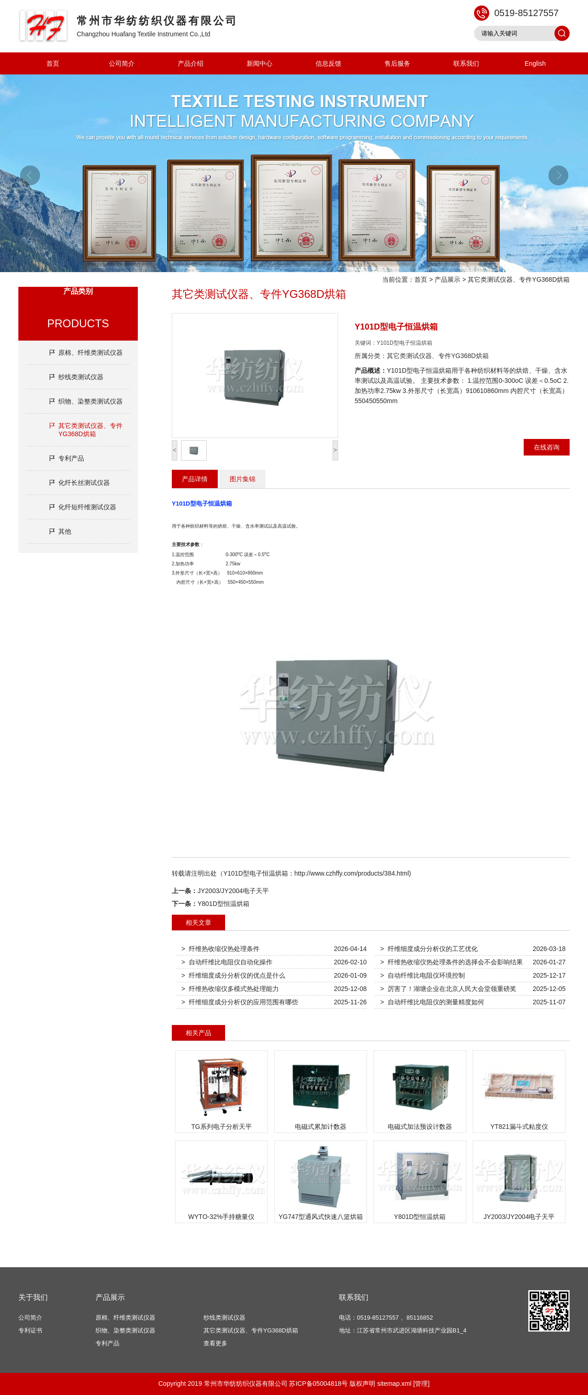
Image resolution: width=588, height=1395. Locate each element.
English (535, 63)
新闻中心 (259, 63)
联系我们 (466, 63)
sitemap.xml (394, 1383)
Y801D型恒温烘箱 (223, 903)
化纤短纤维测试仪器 (87, 507)
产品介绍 (191, 63)
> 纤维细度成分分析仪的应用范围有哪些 (239, 1002)
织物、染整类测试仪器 (90, 401)
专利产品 (71, 458)
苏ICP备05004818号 (318, 1383)
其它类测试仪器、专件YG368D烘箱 (519, 279)
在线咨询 (547, 447)
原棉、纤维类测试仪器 (90, 352)
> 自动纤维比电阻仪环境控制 (422, 975)
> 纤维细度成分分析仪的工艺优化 (429, 948)
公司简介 (122, 63)
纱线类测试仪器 (80, 377)
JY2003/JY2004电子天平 (233, 890)
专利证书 (30, 1330)
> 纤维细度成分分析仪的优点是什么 (233, 975)
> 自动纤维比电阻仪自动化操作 (226, 962)
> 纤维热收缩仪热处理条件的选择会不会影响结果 (451, 962)
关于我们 (33, 1297)
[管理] (421, 1383)
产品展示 (447, 279)
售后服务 (397, 63)
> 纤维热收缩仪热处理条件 (220, 948)
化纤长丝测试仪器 (84, 482)
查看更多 (215, 1343)
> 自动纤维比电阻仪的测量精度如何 (432, 1002)
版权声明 (362, 1383)
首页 (52, 63)
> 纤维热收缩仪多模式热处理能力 (230, 988)
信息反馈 (328, 63)
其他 (64, 531)
